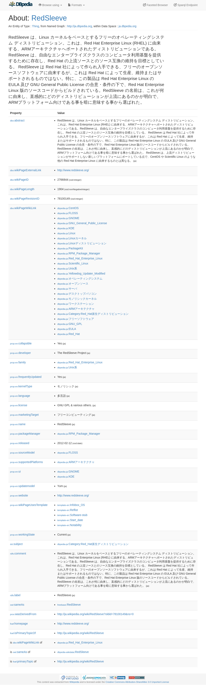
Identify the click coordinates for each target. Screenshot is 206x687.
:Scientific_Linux (72, 263)
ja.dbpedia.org (127, 26)
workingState (22, 534)
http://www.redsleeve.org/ (73, 170)
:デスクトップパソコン (77, 293)
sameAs (17, 604)
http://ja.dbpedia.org (79, 26)
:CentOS (68, 208)
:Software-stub (72, 515)
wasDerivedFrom (23, 614)
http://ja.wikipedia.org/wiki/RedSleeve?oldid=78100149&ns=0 (95, 614)
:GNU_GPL (69, 323)
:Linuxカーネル (72, 238)
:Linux (66, 233)
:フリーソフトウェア (75, 318)
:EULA (66, 329)
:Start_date (70, 520)
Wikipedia (74, 682)
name (18, 424)
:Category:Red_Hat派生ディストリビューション (93, 313)
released (19, 443)
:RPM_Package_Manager (78, 253)
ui (15, 471)
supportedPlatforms (26, 462)
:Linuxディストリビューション (81, 243)
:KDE (65, 228)
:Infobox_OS (71, 505)
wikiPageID (19, 179)
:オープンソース (72, 283)
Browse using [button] (50, 5)
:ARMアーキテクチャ (76, 308)
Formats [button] (76, 5)
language (20, 395)
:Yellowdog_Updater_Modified (81, 273)
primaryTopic (23, 661)
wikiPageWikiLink (23, 208)
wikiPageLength (22, 189)
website (19, 495)
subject (16, 544)
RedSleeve (49, 18)
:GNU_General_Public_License (82, 223)
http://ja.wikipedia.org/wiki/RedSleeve (80, 633)
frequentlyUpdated (25, 376)
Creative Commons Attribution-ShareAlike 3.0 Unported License (137, 682)
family (18, 362)
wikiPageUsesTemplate (28, 505)
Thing (35, 26)
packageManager (25, 433)
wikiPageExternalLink (25, 170)
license (18, 405)
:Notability (69, 525)
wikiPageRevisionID (24, 198)
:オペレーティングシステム (79, 278)
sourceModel (22, 452)
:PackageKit (70, 248)
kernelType (21, 386)
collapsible (21, 343)
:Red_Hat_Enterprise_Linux (79, 258)
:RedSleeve (69, 604)
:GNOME (68, 218)
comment (18, 553)
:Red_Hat (68, 334)
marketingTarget (24, 414)
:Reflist (67, 510)
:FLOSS (67, 213)
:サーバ (67, 288)
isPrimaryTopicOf (23, 633)
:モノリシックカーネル (77, 298)
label (15, 595)
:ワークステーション (75, 303)
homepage (19, 623)
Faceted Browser (155, 5)
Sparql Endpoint (186, 5)
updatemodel (22, 486)
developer (20, 352)
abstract (17, 120)
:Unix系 (67, 268)
